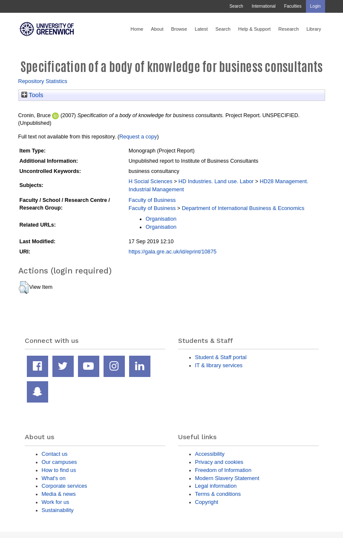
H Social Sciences (151, 181)
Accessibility (210, 454)
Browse (179, 29)
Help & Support (254, 29)
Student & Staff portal (221, 357)
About (157, 29)
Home (136, 29)
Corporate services (64, 486)
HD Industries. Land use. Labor (216, 181)
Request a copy (138, 136)
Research (288, 29)
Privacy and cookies (219, 462)
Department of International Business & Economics (243, 208)
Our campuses (59, 462)
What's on (54, 478)
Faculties (293, 6)
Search (236, 6)
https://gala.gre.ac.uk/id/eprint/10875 (172, 251)
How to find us (59, 470)
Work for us (55, 502)
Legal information (216, 486)
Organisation (161, 219)
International (264, 6)
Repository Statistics (43, 81)
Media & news (59, 494)
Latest (201, 29)
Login (315, 6)
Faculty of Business (152, 200)
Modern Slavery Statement (227, 478)
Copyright (207, 502)
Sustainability (58, 510)
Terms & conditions (218, 494)
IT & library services (219, 365)
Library (313, 29)
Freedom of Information (223, 470)
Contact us (55, 454)
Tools (32, 95)
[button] (24, 287)
